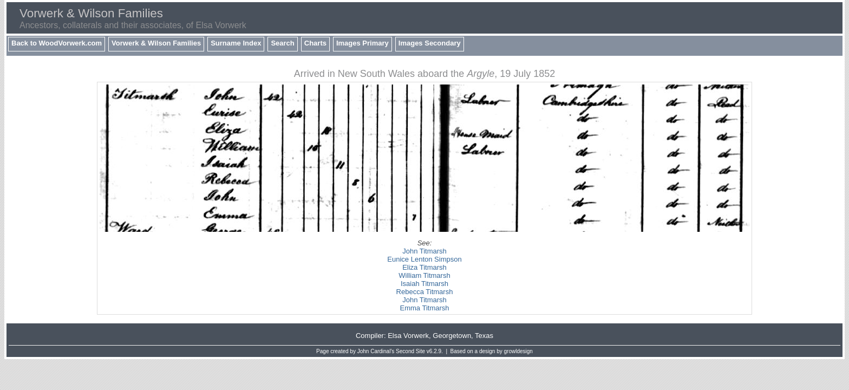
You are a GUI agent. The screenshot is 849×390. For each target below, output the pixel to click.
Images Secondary (430, 43)
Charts (315, 43)
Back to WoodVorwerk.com (56, 43)
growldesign (518, 351)
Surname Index (236, 43)
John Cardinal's (376, 351)
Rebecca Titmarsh (424, 292)
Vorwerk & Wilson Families (156, 43)
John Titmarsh (424, 251)
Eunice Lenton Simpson (424, 259)
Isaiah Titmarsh (424, 284)
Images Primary (362, 43)
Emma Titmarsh (424, 308)
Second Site (410, 351)
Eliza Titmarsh (424, 267)
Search (282, 43)
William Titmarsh (424, 275)
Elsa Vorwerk (408, 336)
